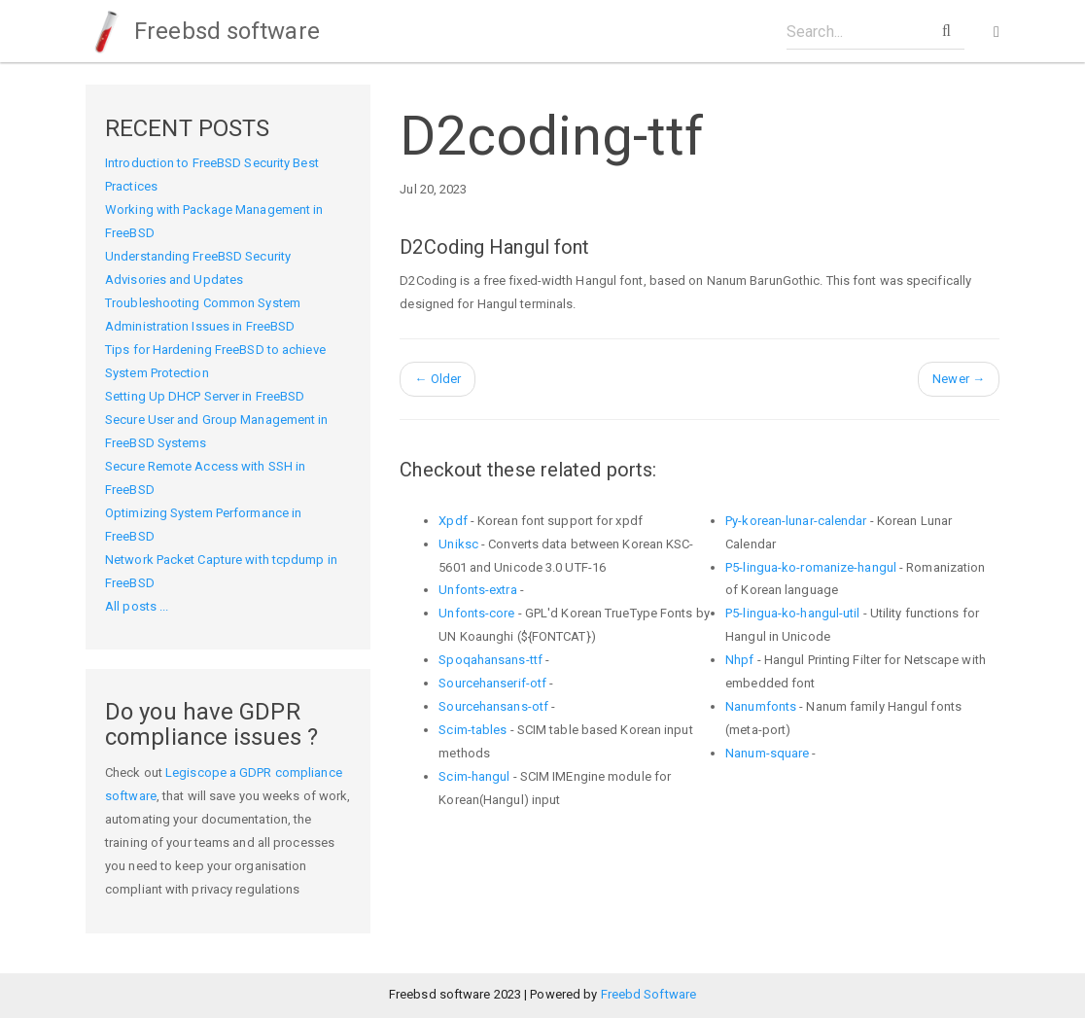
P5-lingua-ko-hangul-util (792, 613)
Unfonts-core (476, 613)
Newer (958, 378)
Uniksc (458, 544)
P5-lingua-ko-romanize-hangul (810, 567)
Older (437, 378)
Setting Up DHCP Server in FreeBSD (204, 396)
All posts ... (136, 606)
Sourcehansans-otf (493, 706)
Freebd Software (649, 994)
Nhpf (739, 659)
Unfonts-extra (477, 589)
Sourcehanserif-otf (492, 683)
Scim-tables (472, 729)
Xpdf (452, 520)
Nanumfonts (760, 706)
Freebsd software (203, 31)
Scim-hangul (473, 776)
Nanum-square (767, 753)
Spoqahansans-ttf (490, 659)
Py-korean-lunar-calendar (795, 520)
